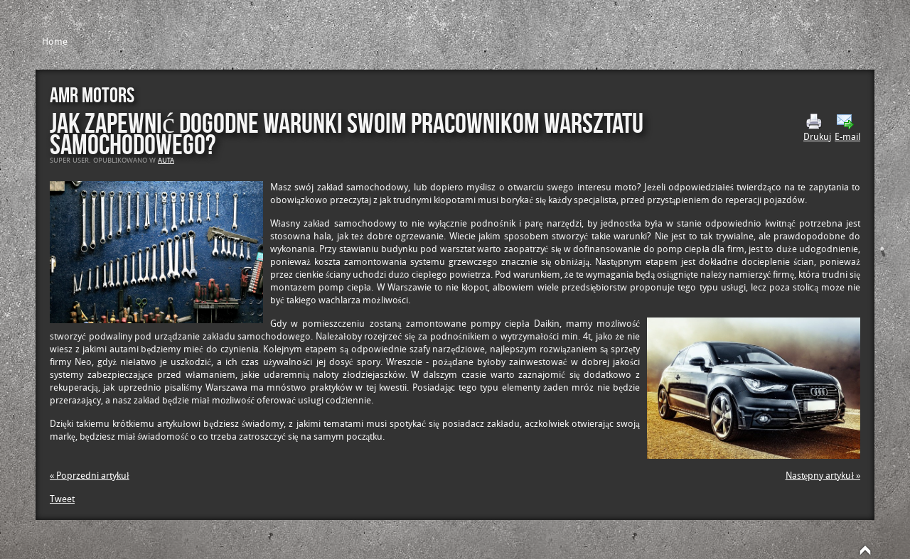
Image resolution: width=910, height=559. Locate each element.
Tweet (62, 499)
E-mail (847, 128)
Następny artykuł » (823, 475)
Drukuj (817, 128)
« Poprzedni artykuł (89, 475)
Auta (166, 160)
